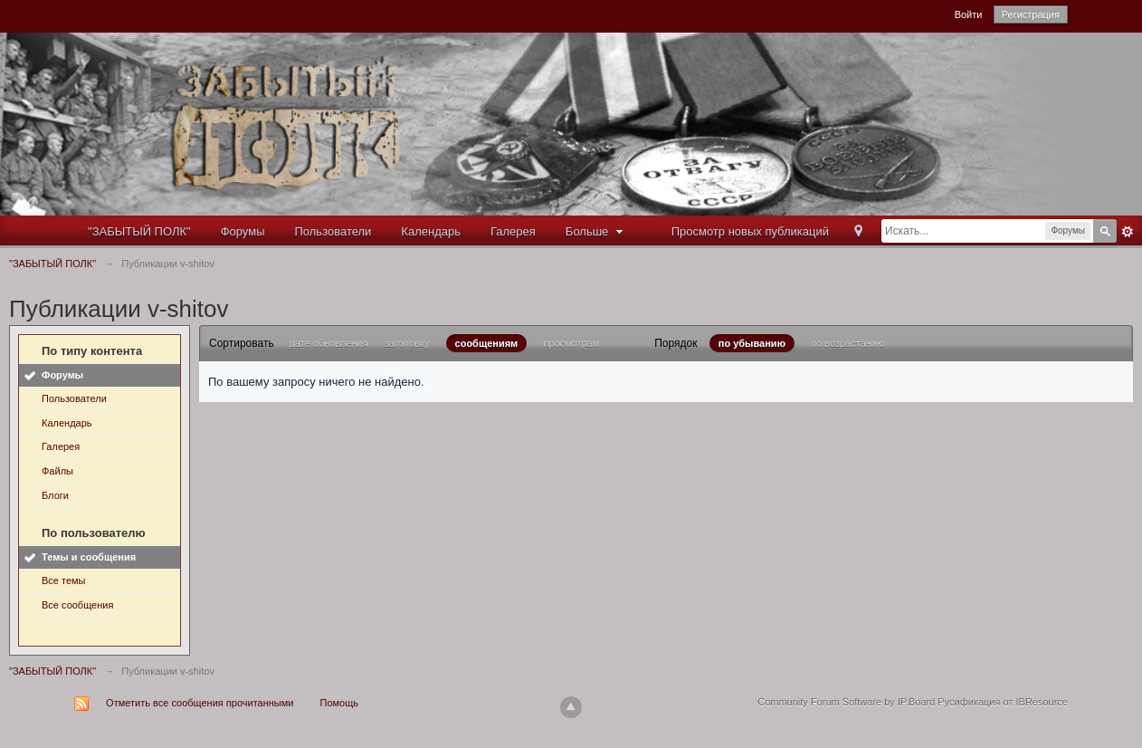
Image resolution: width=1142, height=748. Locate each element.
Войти (969, 14)
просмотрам (571, 343)
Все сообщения (77, 604)
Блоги (55, 495)
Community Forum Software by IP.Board (846, 701)
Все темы (64, 580)
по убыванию (752, 343)
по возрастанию (847, 343)
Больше (596, 231)
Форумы (243, 231)
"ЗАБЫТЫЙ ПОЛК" (139, 231)
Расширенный (1127, 232)
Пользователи (333, 231)
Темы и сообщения (89, 556)
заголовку (407, 343)
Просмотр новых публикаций (750, 231)
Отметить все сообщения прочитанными (199, 702)
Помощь (339, 702)
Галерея (513, 231)
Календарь (431, 231)
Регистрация (1031, 14)
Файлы (57, 470)
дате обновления (328, 343)
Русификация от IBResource (1001, 701)
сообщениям (487, 343)
